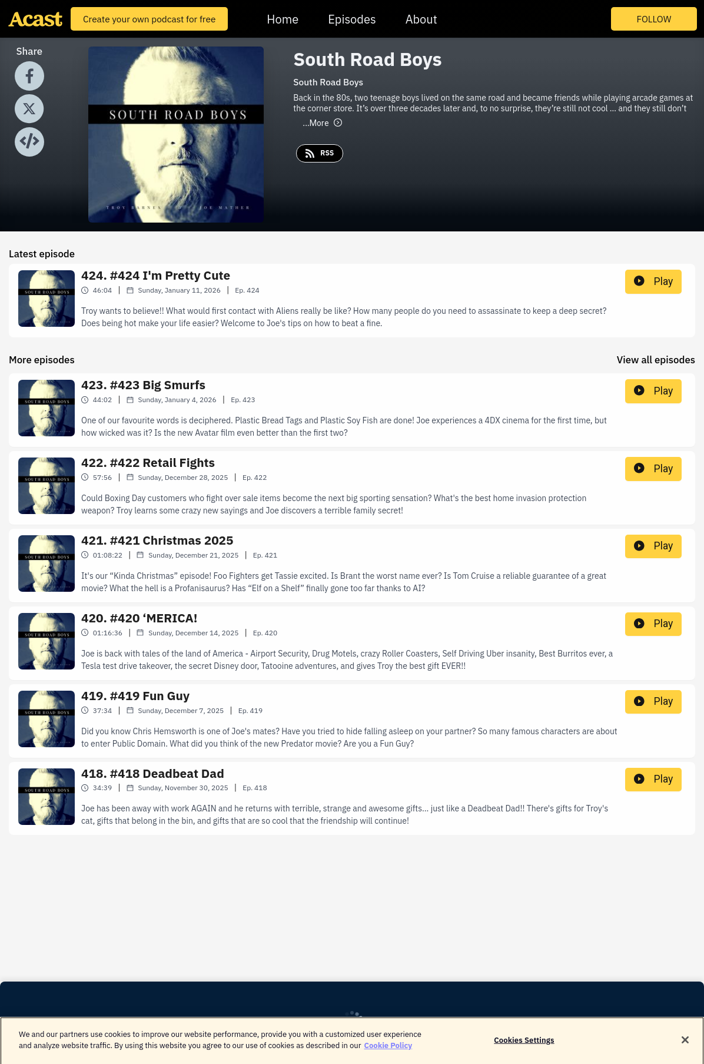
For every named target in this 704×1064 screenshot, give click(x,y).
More (322, 123)
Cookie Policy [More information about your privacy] (388, 1051)
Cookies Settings (524, 1045)
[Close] (685, 1045)
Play (653, 281)
